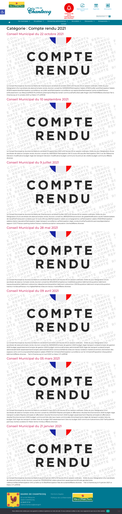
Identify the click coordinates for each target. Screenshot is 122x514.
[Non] (119, 511)
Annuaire (107, 9)
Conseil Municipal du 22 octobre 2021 (35, 34)
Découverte (89, 21)
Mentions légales (57, 494)
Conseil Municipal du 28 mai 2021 (32, 228)
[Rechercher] (110, 16)
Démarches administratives (57, 21)
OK (108, 511)
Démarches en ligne (82, 9)
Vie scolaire (76, 21)
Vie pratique (39, 21)
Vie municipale (24, 21)
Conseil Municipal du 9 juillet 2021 (33, 162)
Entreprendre (103, 21)
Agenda (96, 9)
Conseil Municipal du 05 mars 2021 (33, 358)
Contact (63, 24)
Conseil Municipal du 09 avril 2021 (33, 291)
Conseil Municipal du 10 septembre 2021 (38, 99)
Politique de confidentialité (61, 498)
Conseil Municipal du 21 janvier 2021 (34, 426)
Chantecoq (38, 11)
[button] (2, 11)
